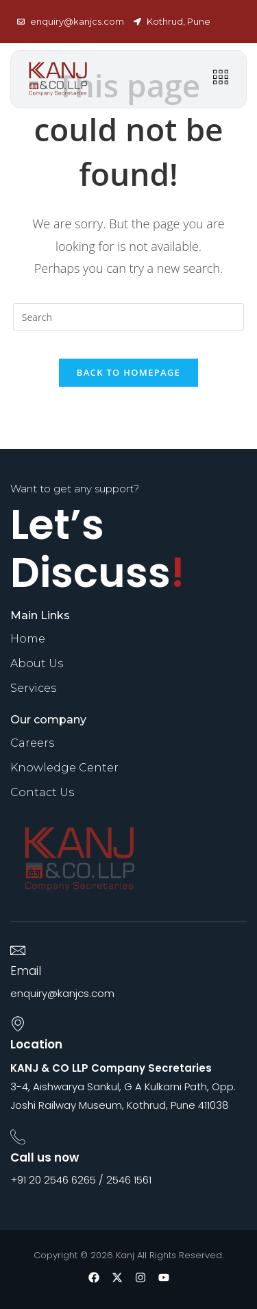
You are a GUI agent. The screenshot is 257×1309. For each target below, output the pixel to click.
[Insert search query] (129, 317)
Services (33, 688)
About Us (36, 663)
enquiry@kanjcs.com (62, 993)
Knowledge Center (64, 767)
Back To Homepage (128, 372)
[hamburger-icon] (220, 79)
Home (27, 638)
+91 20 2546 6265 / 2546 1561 (80, 1180)
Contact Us (42, 792)
